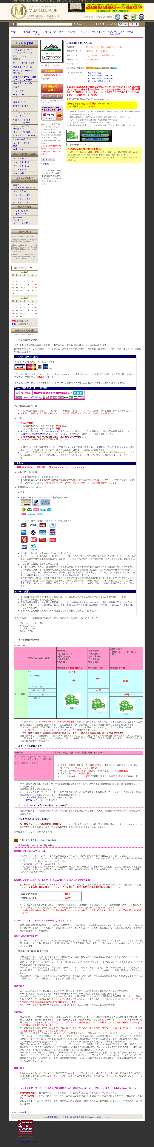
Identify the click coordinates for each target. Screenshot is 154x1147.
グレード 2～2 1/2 (21, 202)
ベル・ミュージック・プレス (75, 32)
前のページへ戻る (20, 1112)
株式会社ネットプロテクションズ (57, 431)
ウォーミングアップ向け (24, 135)
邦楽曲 (16, 87)
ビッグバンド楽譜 (21, 32)
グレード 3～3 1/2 (21, 199)
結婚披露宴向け (20, 106)
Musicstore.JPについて (98, 1117)
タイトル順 (18, 173)
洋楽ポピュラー (20, 102)
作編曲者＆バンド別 (22, 83)
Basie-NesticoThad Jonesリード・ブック (20, 220)
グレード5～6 (19, 158)
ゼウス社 (18, 374)
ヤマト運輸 (31, 797)
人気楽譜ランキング (22, 50)
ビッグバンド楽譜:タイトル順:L (100, 81)
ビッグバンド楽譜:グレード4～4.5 (100, 76)
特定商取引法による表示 (57, 1117)
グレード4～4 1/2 (21, 162)
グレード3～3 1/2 (21, 166)
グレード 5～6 (19, 191)
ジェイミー (99, 32)
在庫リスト (18, 149)
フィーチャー (19, 91)
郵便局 (29, 800)
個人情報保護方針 (78, 1117)
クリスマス (18, 110)
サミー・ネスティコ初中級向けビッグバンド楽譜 (22, 129)
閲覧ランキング (20, 56)
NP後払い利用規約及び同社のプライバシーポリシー (44, 434)
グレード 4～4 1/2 (21, 195)
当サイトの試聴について (25, 1142)
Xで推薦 (45, 164)
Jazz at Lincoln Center (22, 139)
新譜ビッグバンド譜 (22, 67)
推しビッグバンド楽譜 (23, 63)
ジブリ (16, 98)
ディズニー (18, 95)
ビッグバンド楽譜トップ (24, 44)
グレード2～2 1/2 (21, 170)
